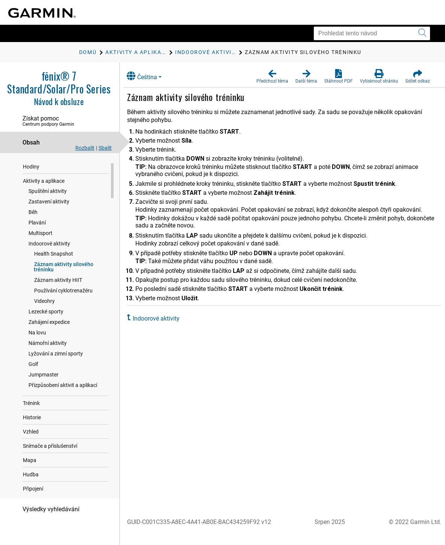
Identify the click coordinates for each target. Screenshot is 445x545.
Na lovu (37, 347)
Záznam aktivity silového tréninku (63, 281)
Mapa (29, 474)
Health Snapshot (53, 268)
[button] (272, 76)
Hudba (31, 489)
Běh (32, 226)
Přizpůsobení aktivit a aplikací (62, 399)
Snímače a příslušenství (50, 460)
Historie (32, 432)
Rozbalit (84, 148)
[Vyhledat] (422, 33)
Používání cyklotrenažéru (63, 305)
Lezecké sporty (45, 326)
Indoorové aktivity (49, 258)
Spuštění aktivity (47, 205)
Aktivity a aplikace (43, 195)
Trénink (31, 417)
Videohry (44, 315)
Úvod (29, 167)
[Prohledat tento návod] (372, 33)
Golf (33, 378)
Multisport (40, 247)
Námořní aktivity (47, 357)
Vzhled (31, 446)
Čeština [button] (148, 76)
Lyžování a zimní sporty (55, 368)
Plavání (37, 237)
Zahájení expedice (49, 336)
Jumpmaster (43, 389)
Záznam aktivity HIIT (58, 294)
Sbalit (105, 148)
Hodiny (31, 181)
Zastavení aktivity (48, 216)
